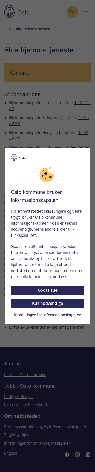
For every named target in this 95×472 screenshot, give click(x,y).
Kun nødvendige (47, 303)
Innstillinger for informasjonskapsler (47, 315)
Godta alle (48, 290)
